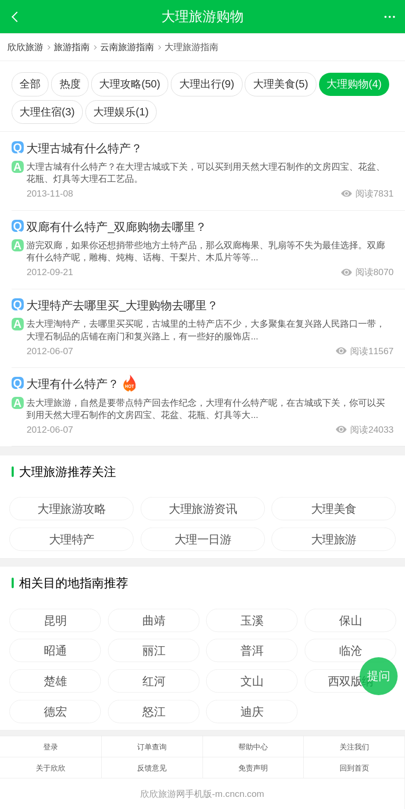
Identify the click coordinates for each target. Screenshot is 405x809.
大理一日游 (202, 539)
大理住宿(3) (47, 112)
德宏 (55, 711)
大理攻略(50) (129, 84)
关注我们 (354, 747)
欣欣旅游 (25, 47)
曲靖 (153, 620)
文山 (251, 681)
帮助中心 (253, 747)
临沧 (350, 650)
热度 (70, 84)
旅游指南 (72, 47)
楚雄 (55, 681)
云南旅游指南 (128, 47)
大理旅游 (333, 539)
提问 (378, 676)
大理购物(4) (354, 84)
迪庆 (251, 711)
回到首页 (354, 768)
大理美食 (333, 508)
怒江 (153, 711)
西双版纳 (350, 681)
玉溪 (251, 620)
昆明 (55, 620)
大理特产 (71, 539)
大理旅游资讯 (203, 508)
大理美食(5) (280, 84)
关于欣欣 (50, 768)
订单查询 (152, 747)
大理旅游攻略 (71, 508)
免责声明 (253, 768)
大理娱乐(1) (121, 112)
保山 (350, 620)
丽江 (153, 650)
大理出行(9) (207, 84)
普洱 (251, 650)
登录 (50, 747)
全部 (30, 84)
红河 (153, 681)
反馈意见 (152, 768)
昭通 (55, 650)
